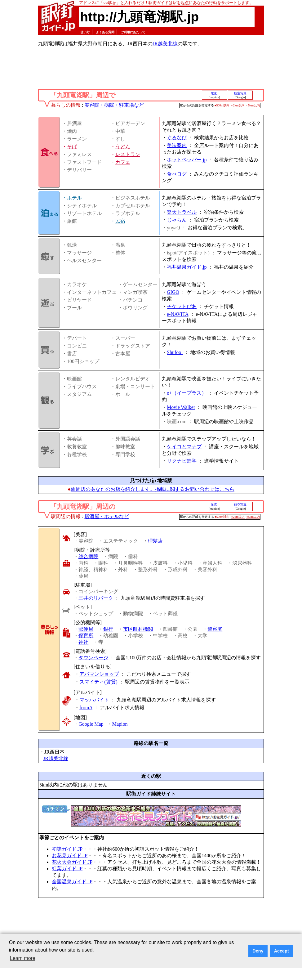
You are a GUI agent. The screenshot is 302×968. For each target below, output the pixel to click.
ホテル (74, 197)
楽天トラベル (182, 212)
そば (72, 146)
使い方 (85, 32)
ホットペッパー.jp (187, 159)
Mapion (120, 724)
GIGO (173, 292)
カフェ (122, 162)
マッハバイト (94, 699)
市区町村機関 (138, 629)
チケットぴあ (182, 306)
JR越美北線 (165, 43)
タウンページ (93, 657)
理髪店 (155, 541)
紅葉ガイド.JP (67, 868)
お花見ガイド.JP (69, 855)
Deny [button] (257, 950)
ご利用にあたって (133, 32)
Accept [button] (281, 950)
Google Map (90, 724)
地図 (214, 93)
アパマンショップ (99, 674)
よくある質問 (105, 32)
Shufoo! (175, 352)
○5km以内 (253, 105)
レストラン (127, 154)
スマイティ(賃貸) (98, 681)
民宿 (120, 221)
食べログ (177, 174)
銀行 (108, 629)
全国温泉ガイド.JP (72, 881)
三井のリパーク (95, 598)
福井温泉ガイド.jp (187, 267)
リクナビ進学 (182, 461)
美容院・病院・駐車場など (114, 105)
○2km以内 (238, 105)
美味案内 (177, 145)
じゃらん (177, 219)
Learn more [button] (22, 958)
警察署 (214, 629)
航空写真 (240, 93)
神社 (83, 642)
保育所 (85, 635)
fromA (85, 707)
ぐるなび (177, 137)
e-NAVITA (178, 314)
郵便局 (85, 629)
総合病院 (88, 556)
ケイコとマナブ (184, 446)
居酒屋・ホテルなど (106, 516)
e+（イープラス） (187, 393)
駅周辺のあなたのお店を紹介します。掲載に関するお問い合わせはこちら (152, 489)
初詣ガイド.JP (67, 849)
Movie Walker (181, 407)
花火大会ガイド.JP (72, 862)
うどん (122, 146)
